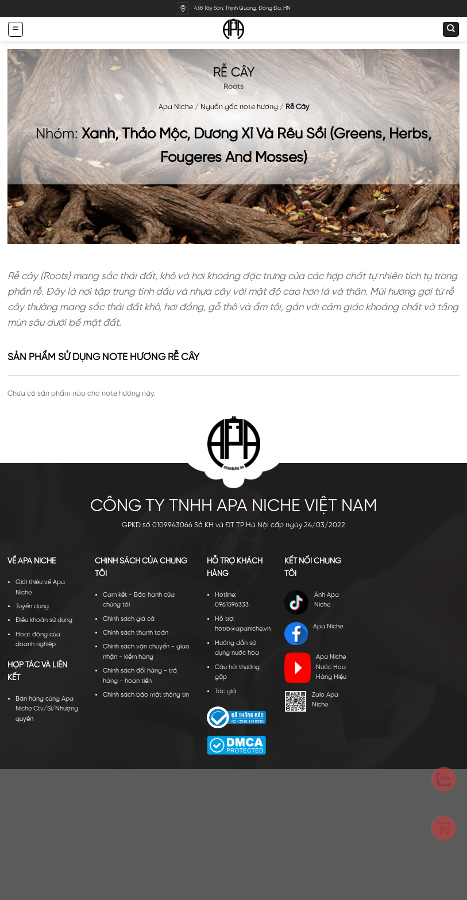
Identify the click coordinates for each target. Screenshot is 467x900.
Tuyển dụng (32, 606)
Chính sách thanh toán (135, 632)
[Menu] (15, 29)
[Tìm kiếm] (451, 29)
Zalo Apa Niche (311, 701)
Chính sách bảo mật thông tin (146, 695)
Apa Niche (176, 107)
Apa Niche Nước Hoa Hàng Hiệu (315, 667)
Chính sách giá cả (129, 619)
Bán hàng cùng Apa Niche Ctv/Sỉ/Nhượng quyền (47, 709)
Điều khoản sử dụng (44, 620)
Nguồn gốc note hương (239, 107)
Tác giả (225, 691)
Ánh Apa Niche (311, 602)
